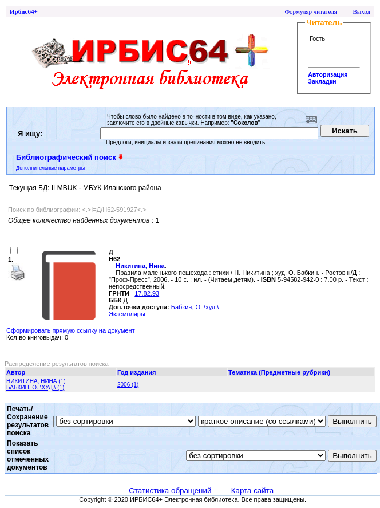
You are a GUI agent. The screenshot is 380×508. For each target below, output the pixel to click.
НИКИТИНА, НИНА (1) (35, 381)
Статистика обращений (170, 490)
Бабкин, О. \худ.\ (195, 307)
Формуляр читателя (310, 11)
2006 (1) (127, 384)
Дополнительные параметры (50, 168)
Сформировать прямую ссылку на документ (70, 330)
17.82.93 (146, 293)
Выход (361, 11)
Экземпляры (127, 313)
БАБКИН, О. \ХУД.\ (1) (35, 387)
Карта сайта (252, 490)
